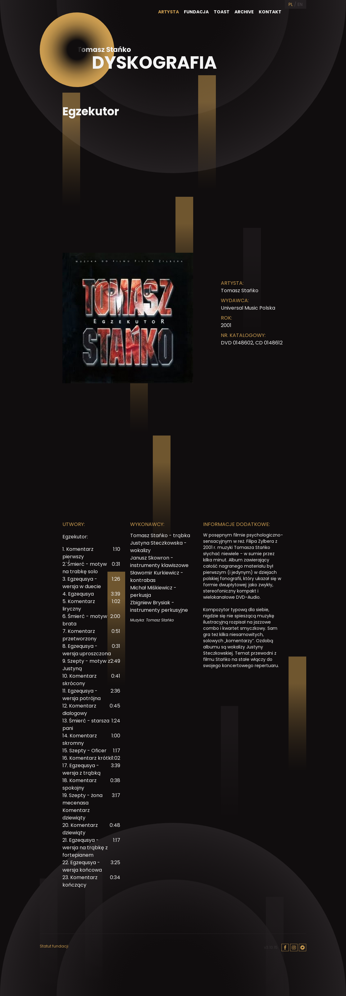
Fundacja (196, 12)
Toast (222, 12)
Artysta (168, 12)
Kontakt (270, 12)
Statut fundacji (54, 946)
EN (300, 4)
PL (291, 4)
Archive (244, 12)
